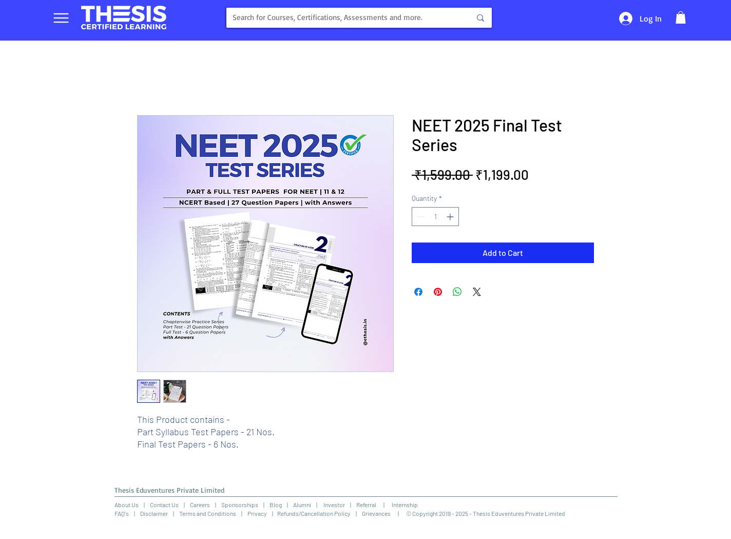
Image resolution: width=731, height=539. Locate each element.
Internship (401, 504)
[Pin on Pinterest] (438, 292)
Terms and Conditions (207, 513)
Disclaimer (154, 513)
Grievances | (384, 513)
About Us (126, 504)
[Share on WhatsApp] (457, 292)
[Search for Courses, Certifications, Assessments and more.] (340, 18)
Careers (200, 504)
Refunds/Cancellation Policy (314, 513)
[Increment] (451, 217)
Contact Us (164, 504)
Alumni (302, 504)
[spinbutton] (435, 217)
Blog (276, 504)
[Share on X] (477, 292)
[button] (681, 17)
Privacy (257, 513)
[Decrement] (419, 217)
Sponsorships (239, 504)
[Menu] (60, 17)
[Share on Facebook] (418, 292)
